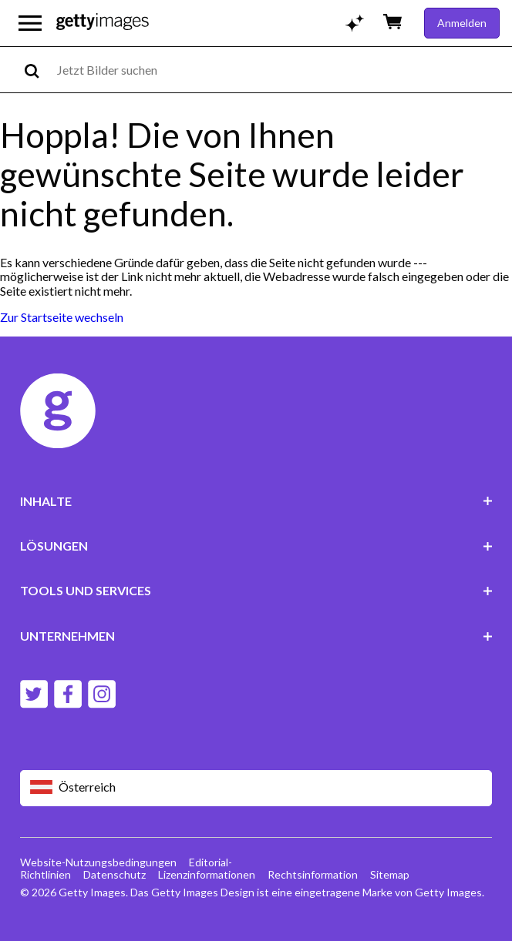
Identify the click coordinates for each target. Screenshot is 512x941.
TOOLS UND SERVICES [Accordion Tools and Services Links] (256, 590)
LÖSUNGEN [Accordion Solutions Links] (256, 545)
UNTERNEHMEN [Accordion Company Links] (256, 635)
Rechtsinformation (313, 874)
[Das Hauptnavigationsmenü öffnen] (30, 23)
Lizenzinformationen (206, 874)
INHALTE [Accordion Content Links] (256, 501)
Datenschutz (114, 874)
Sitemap (389, 874)
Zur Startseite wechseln (61, 317)
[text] (282, 69)
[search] (38, 69)
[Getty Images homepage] (102, 23)
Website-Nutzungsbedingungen (98, 862)
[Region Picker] (256, 788)
